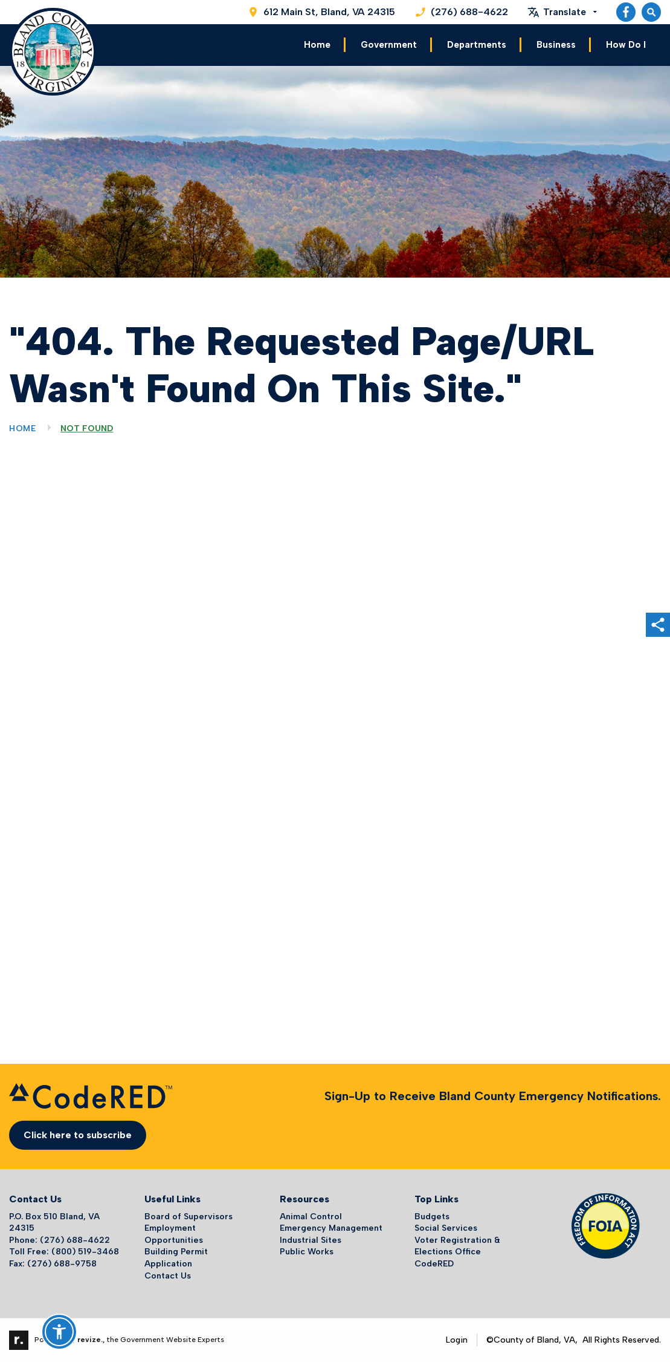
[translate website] (562, 12)
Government (389, 44)
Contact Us (167, 1276)
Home (317, 44)
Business (556, 44)
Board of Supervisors (188, 1216)
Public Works (306, 1251)
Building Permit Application (176, 1257)
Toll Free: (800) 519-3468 (64, 1251)
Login (457, 1340)
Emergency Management (331, 1228)
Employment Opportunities (173, 1234)
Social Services (445, 1228)
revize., (91, 1339)
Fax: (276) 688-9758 (53, 1264)
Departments (476, 44)
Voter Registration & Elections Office (457, 1246)
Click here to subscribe (78, 1135)
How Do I (626, 44)
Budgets (431, 1216)
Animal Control (311, 1216)
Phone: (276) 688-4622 (59, 1240)
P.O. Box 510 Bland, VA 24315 (54, 1222)
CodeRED (434, 1264)
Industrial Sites (310, 1240)
